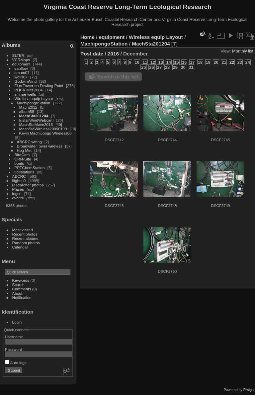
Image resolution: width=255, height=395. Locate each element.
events (18, 198)
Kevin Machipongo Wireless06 (45, 133)
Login (17, 322)
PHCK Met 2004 (29, 90)
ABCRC (19, 176)
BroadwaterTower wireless (39, 146)
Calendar (20, 247)
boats (19, 163)
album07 (22, 72)
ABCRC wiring (29, 142)
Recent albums (25, 238)
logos (17, 193)
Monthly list (242, 51)
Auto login (16, 362)
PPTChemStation (30, 167)
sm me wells (25, 94)
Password (13, 349)
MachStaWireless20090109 (43, 129)
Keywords (21, 280)
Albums (11, 45)
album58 (26, 111)
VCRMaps (21, 59)
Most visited (22, 230)
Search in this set (117, 76)
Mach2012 (28, 107)
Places (18, 189)
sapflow (21, 68)
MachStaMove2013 (36, 124)
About (17, 293)
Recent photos (25, 234)
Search (18, 284)
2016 (113, 53)
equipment (21, 64)
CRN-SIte (23, 159)
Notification (22, 297)
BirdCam (22, 154)
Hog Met (24, 150)
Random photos (26, 243)
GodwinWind (26, 81)
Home (87, 37)
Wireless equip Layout (34, 98)
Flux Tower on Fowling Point (39, 85)
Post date (91, 53)
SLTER (18, 55)
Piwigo (248, 390)
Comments (21, 289)
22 (231, 62)
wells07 (21, 77)
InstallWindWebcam (36, 120)
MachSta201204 (33, 116)
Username (14, 337)
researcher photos (28, 185)
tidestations (25, 172)
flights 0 (19, 180)
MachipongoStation (33, 103)
